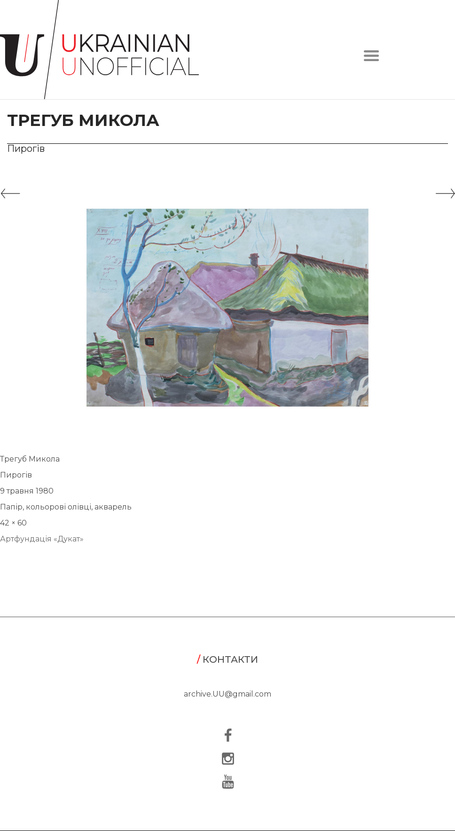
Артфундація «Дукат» (42, 538)
